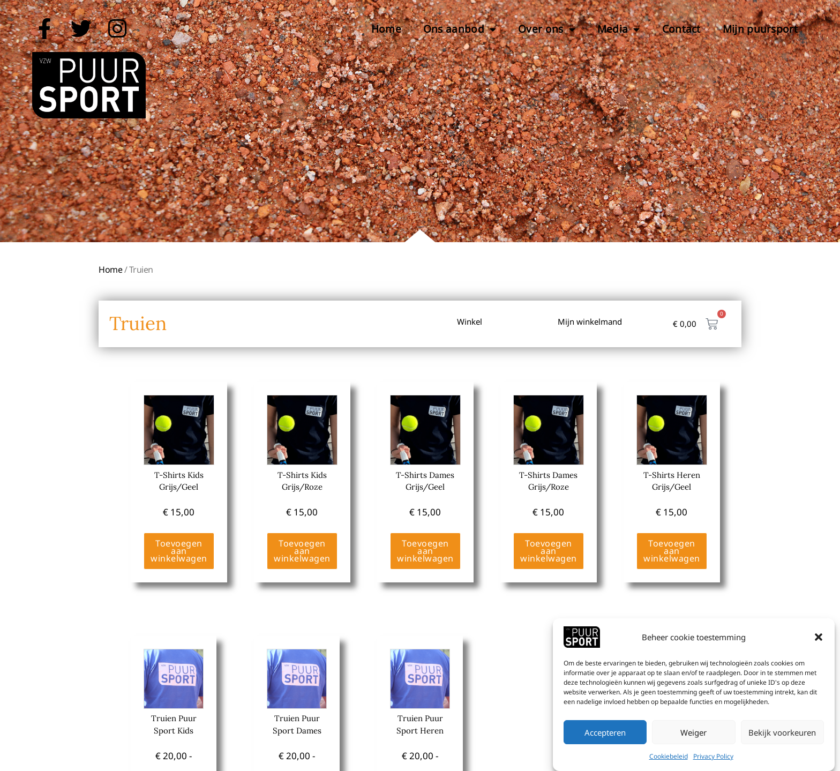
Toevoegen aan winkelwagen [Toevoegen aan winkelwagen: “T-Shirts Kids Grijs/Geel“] (179, 551)
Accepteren (605, 745)
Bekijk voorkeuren (782, 745)
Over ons (546, 29)
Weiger (693, 745)
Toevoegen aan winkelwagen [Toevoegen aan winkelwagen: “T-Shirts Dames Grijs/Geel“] (425, 551)
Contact (681, 29)
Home (386, 29)
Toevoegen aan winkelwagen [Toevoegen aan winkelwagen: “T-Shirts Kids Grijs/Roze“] (302, 551)
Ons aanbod (459, 29)
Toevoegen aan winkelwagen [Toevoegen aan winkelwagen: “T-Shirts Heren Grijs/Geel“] (671, 551)
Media (618, 29)
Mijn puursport (760, 29)
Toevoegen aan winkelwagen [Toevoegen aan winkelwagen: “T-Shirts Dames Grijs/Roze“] (548, 551)
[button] (818, 650)
